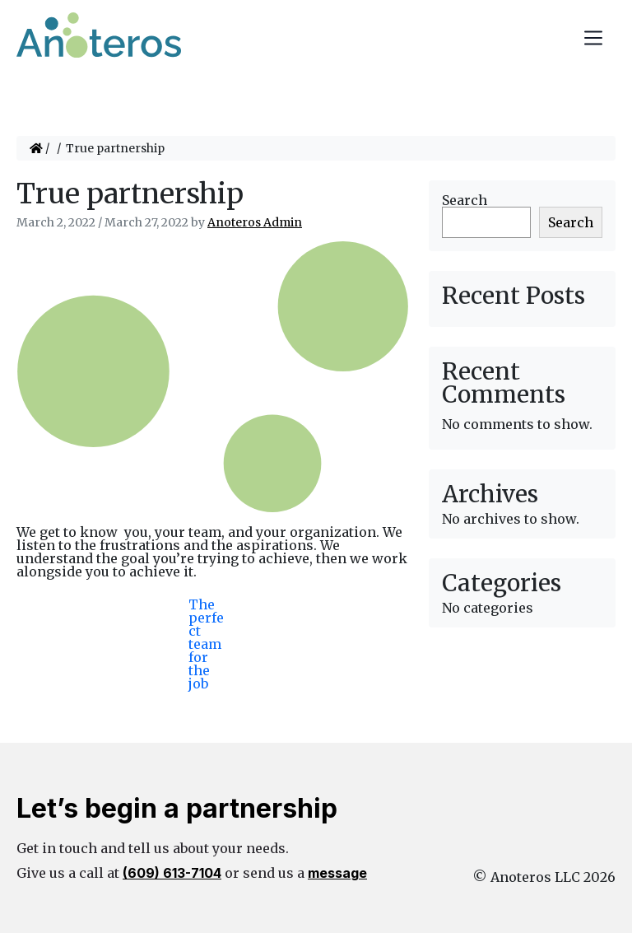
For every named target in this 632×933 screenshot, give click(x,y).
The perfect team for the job (206, 618)
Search (464, 200)
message (337, 873)
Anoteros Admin (254, 222)
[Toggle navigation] (593, 38)
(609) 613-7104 (172, 873)
